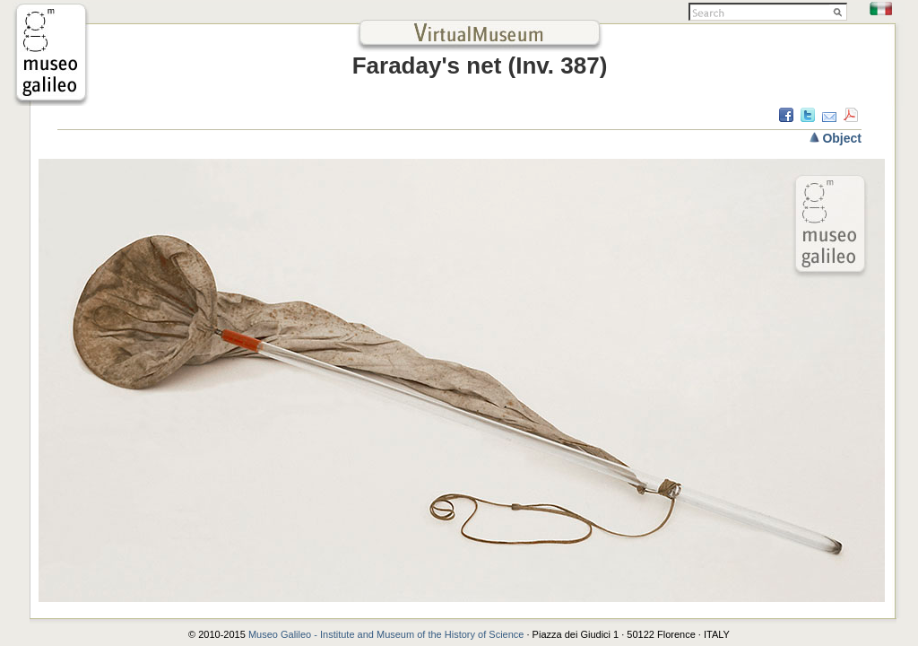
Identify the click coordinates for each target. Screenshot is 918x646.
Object (842, 138)
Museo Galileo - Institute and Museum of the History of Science (387, 634)
